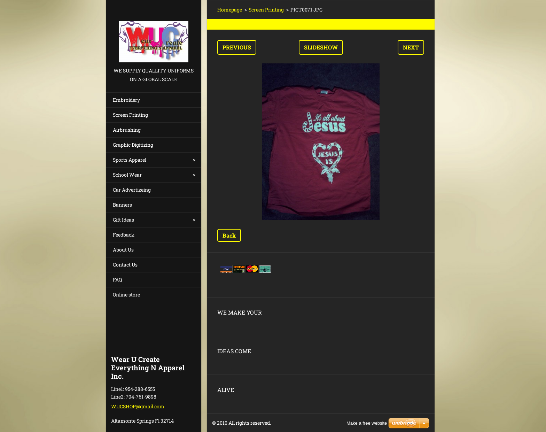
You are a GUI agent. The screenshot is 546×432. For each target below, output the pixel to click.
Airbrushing (127, 129)
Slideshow (321, 47)
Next (411, 47)
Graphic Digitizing (133, 144)
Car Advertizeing (132, 189)
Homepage (229, 9)
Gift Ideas (123, 219)
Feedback (123, 234)
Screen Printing (130, 114)
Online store (126, 294)
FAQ (117, 279)
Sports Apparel (129, 159)
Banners (122, 204)
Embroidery (126, 100)
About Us (123, 249)
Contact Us (125, 264)
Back (229, 235)
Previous (237, 47)
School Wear (127, 174)
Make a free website (366, 423)
